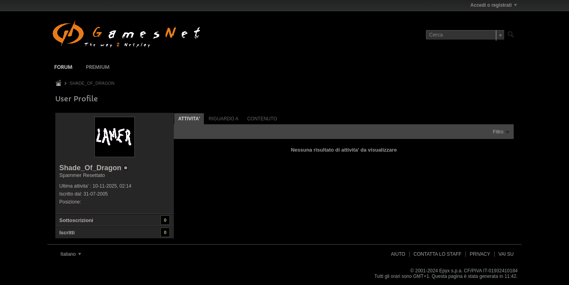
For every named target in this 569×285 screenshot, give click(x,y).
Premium (97, 67)
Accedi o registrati (493, 5)
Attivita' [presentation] (189, 119)
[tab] (189, 118)
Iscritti (67, 233)
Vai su (506, 254)
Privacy (480, 254)
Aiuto (398, 254)
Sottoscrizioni (76, 220)
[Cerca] (465, 35)
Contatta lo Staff (438, 254)
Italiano (70, 254)
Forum (63, 67)
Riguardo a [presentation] (223, 119)
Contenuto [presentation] (262, 119)
